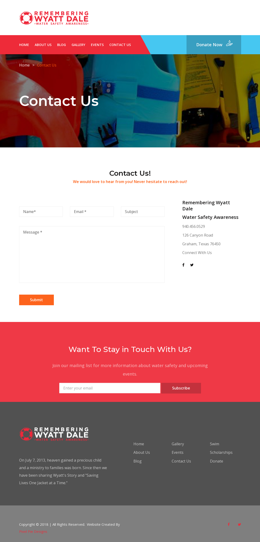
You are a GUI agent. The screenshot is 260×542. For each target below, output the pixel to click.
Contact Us (120, 44)
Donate (216, 461)
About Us (43, 44)
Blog (61, 44)
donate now (209, 44)
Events (97, 44)
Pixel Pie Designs (33, 531)
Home (24, 44)
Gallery (78, 44)
